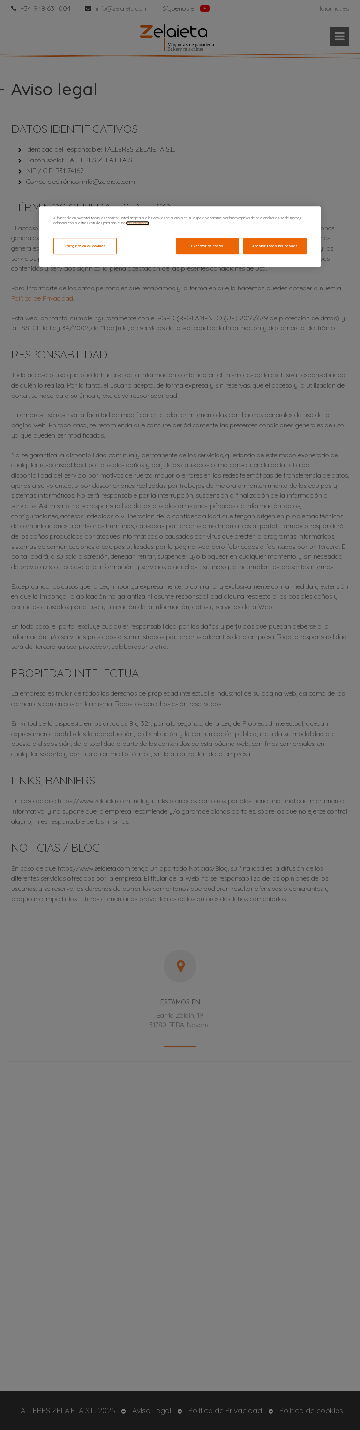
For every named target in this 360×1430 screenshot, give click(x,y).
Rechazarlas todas (207, 246)
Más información (138, 223)
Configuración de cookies (85, 246)
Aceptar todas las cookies (275, 246)
